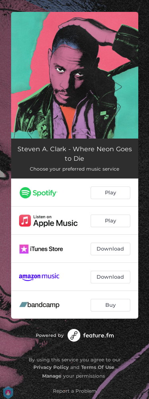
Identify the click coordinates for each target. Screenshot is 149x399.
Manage (52, 376)
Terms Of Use (97, 367)
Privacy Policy (51, 367)
